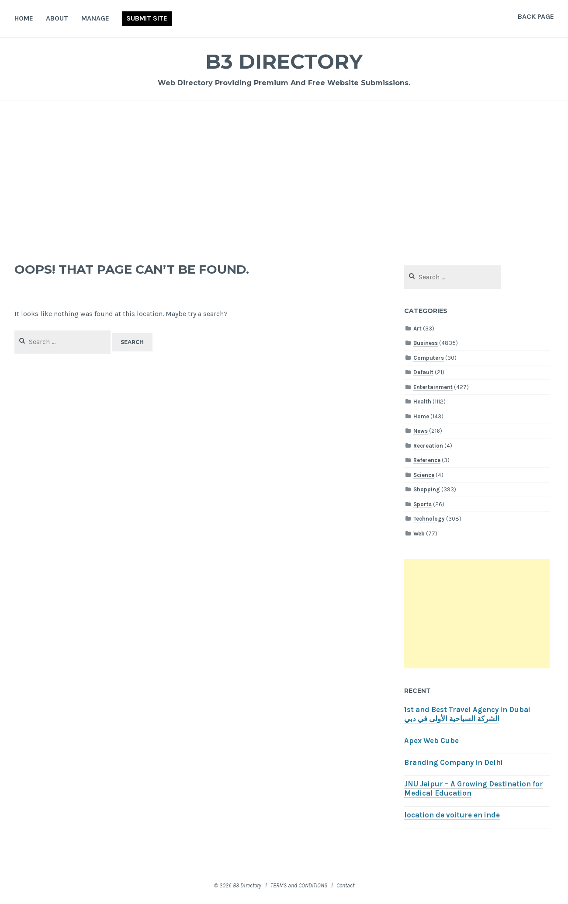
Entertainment (433, 387)
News (420, 431)
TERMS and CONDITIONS (298, 885)
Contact (345, 885)
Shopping (426, 489)
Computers (428, 358)
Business (425, 343)
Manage (95, 18)
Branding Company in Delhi (453, 762)
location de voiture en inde (452, 815)
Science (423, 475)
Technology (429, 518)
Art (417, 328)
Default (423, 372)
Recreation (428, 445)
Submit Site (146, 18)
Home (23, 18)
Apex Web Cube (431, 741)
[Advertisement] (284, 177)
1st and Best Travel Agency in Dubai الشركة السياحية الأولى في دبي (467, 714)
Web (419, 533)
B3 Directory (284, 61)
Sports (422, 504)
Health (422, 401)
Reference (426, 460)
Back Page (536, 16)
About (57, 18)
